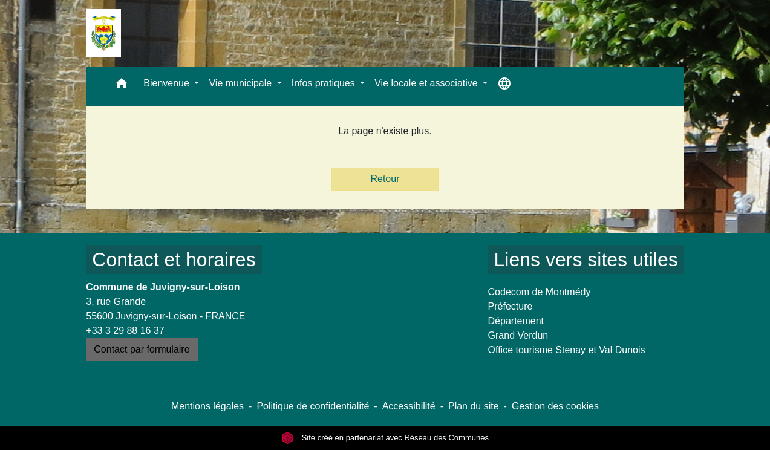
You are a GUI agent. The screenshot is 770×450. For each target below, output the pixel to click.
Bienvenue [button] (167, 83)
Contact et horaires (173, 259)
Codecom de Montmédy (539, 292)
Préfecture (510, 306)
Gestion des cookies (555, 406)
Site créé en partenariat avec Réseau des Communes (385, 437)
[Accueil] (103, 33)
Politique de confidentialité (312, 406)
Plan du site (473, 406)
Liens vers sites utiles (586, 259)
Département (516, 321)
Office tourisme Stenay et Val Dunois (566, 350)
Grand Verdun (518, 335)
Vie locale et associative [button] (427, 83)
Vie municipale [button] (241, 83)
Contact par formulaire (141, 349)
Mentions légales (207, 406)
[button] (122, 86)
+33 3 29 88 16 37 (125, 330)
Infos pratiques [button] (324, 83)
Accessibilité (409, 406)
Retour (384, 179)
